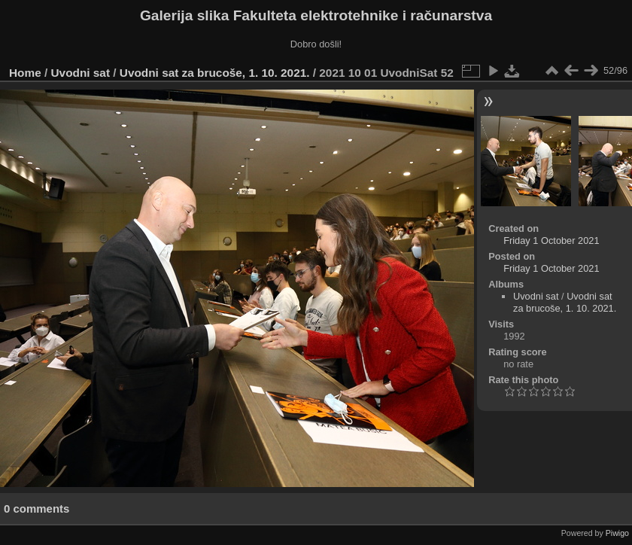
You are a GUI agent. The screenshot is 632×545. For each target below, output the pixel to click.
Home (25, 72)
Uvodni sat (81, 72)
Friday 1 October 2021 (551, 240)
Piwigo (617, 532)
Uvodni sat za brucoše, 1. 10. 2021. (215, 72)
